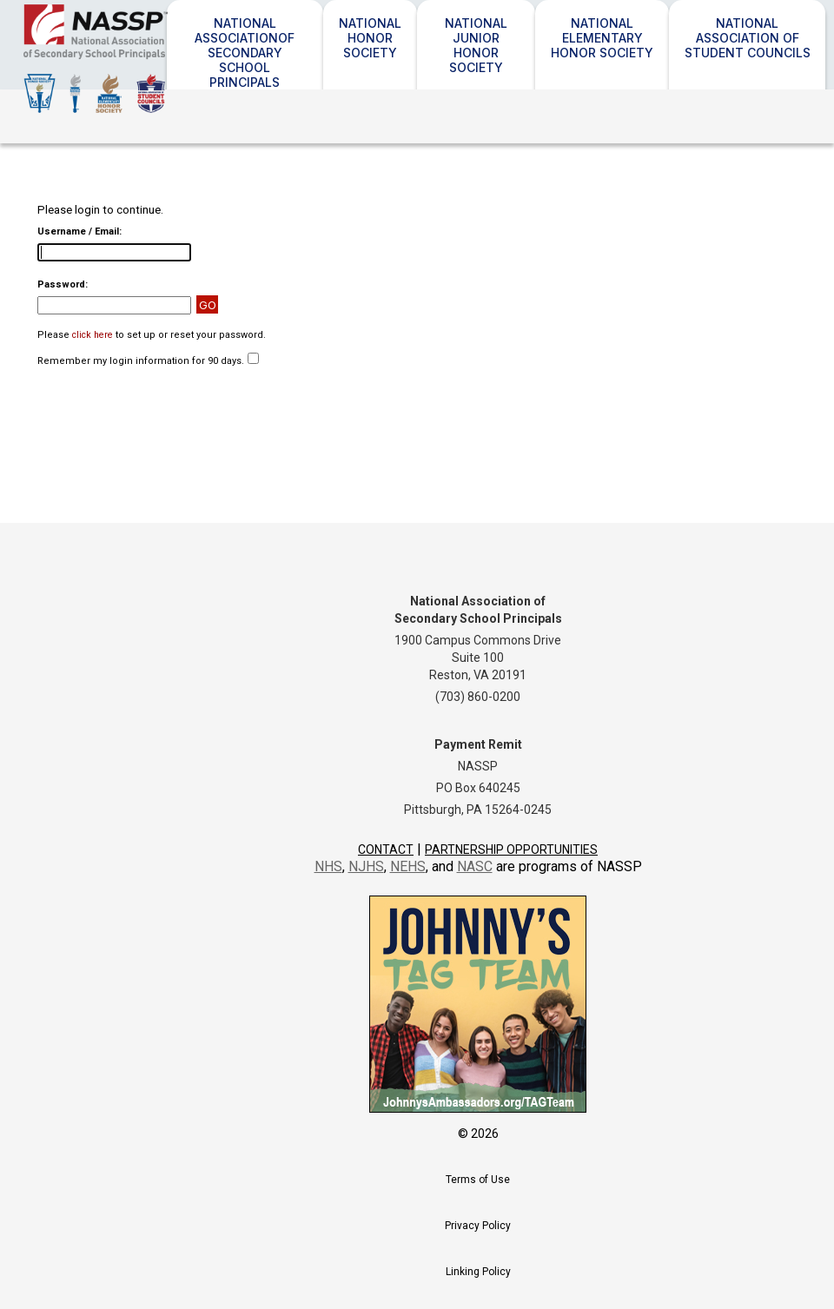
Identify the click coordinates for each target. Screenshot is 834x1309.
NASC (475, 866)
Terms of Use (478, 1179)
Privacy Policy (478, 1226)
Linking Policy (478, 1272)
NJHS (366, 866)
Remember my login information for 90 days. (140, 361)
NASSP (147, 58)
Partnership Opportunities (511, 849)
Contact (386, 849)
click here (92, 334)
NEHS (408, 866)
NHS (328, 866)
